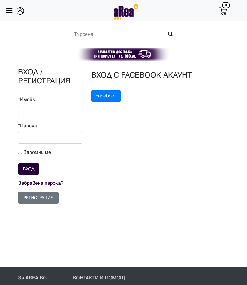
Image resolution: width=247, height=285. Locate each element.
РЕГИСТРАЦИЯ (38, 197)
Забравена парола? (41, 183)
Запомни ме (34, 152)
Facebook (106, 96)
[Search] (114, 34)
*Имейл (26, 100)
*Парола (27, 126)
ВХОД (28, 169)
